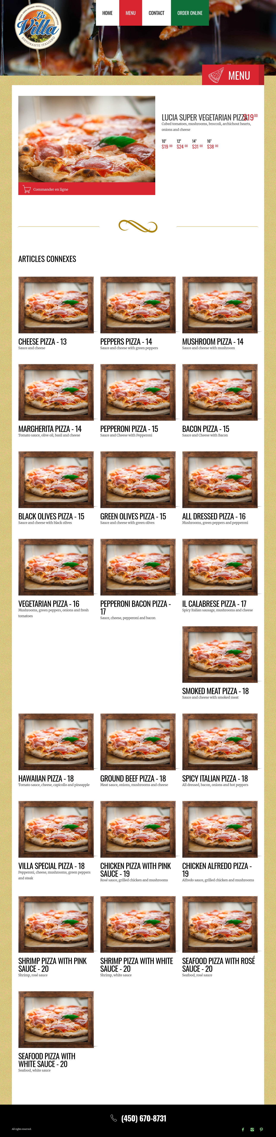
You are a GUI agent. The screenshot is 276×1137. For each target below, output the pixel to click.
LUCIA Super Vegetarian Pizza (205, 117)
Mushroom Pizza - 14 (212, 341)
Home (107, 12)
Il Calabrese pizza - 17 (214, 603)
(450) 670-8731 (138, 1118)
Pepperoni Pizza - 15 (129, 428)
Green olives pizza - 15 (133, 516)
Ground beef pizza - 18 (133, 778)
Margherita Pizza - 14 (49, 428)
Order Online (189, 12)
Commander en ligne (50, 189)
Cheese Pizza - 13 (42, 341)
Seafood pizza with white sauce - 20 (46, 1059)
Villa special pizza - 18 (51, 865)
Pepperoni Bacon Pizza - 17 (135, 607)
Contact (156, 12)
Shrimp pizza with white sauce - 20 (136, 964)
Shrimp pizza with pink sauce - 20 (52, 964)
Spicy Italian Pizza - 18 (215, 778)
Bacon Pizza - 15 (205, 428)
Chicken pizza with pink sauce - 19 (135, 869)
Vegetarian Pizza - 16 (48, 603)
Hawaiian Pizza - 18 (46, 778)
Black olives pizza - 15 (51, 516)
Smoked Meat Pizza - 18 (215, 690)
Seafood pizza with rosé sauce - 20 (218, 964)
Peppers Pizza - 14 (126, 341)
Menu (131, 12)
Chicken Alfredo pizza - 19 (217, 869)
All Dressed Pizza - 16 (214, 516)
